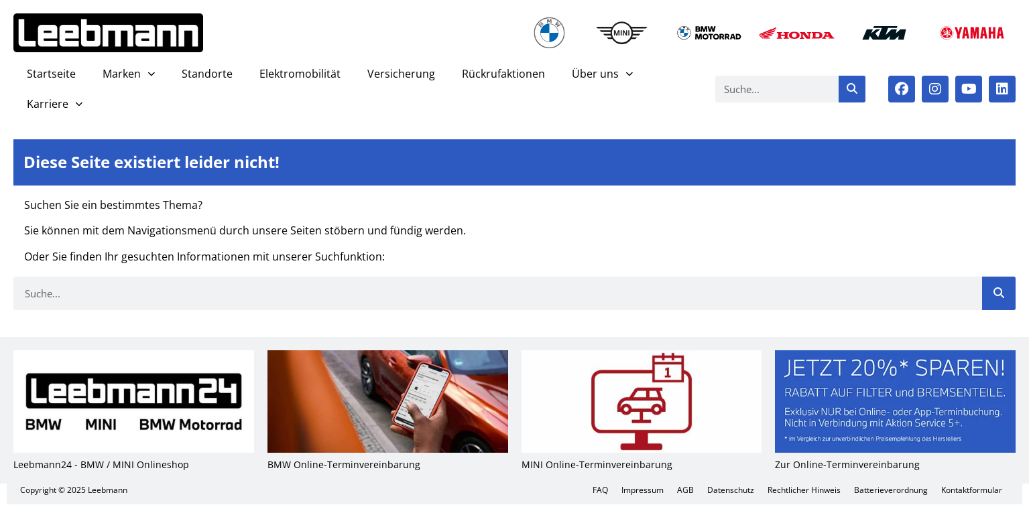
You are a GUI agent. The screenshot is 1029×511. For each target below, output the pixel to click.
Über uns (602, 74)
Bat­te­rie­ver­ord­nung (891, 490)
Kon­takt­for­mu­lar (971, 490)
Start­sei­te (51, 73)
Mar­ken (129, 74)
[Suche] (852, 89)
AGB (685, 490)
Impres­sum (642, 490)
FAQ (600, 490)
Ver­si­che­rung (401, 73)
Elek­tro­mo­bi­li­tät (300, 73)
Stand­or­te (207, 73)
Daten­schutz (730, 490)
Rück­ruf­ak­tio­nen (503, 73)
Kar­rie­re (54, 104)
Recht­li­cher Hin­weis (804, 490)
